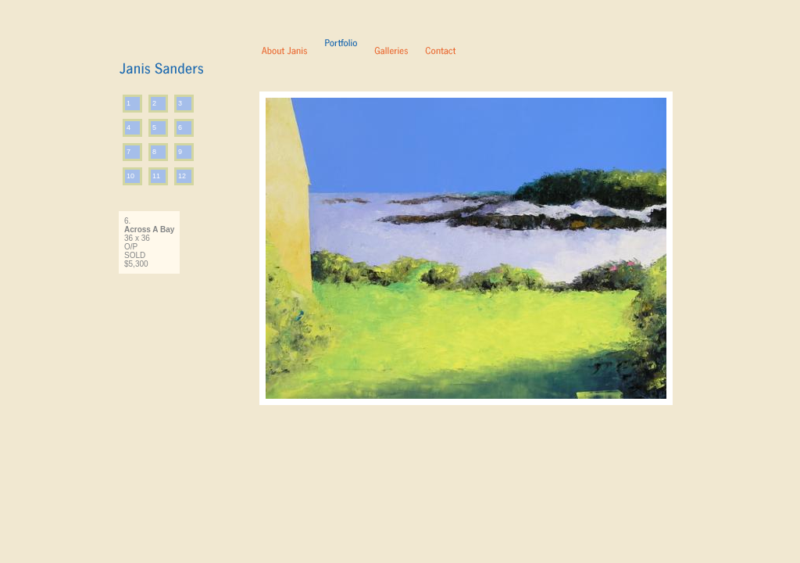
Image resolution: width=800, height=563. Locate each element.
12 (182, 176)
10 (130, 176)
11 (156, 176)
